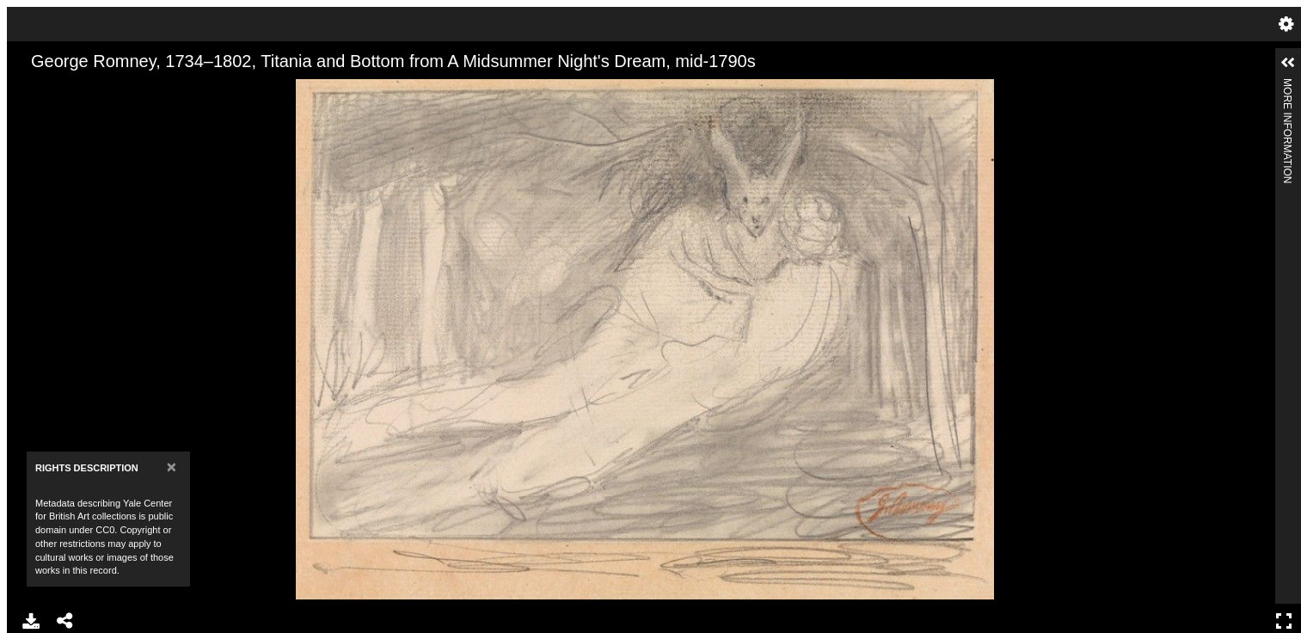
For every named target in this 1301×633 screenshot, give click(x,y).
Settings (1286, 24)
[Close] (171, 466)
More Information (1287, 85)
